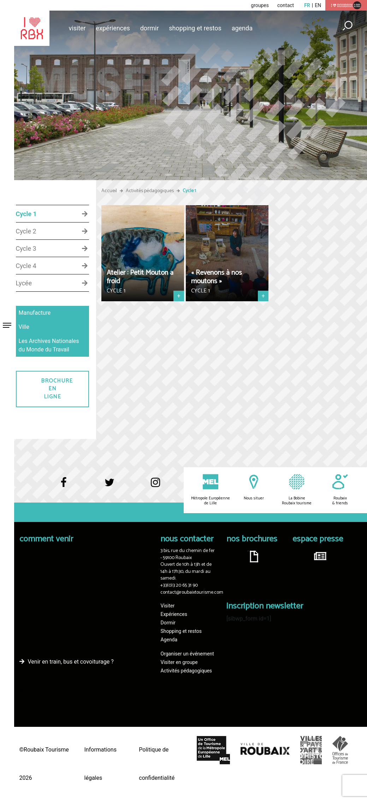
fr (307, 5)
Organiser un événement (187, 654)
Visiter (77, 28)
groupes (260, 5)
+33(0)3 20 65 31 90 (179, 585)
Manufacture (35, 312)
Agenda (242, 28)
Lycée (24, 283)
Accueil (109, 191)
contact (285, 5)
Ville (24, 327)
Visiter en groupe (178, 662)
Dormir (149, 28)
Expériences (113, 28)
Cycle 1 (26, 214)
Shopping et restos (195, 28)
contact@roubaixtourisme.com (191, 592)
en (318, 5)
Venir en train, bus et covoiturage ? (71, 661)
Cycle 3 (26, 248)
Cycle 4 (26, 266)
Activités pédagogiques (150, 191)
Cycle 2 (26, 231)
